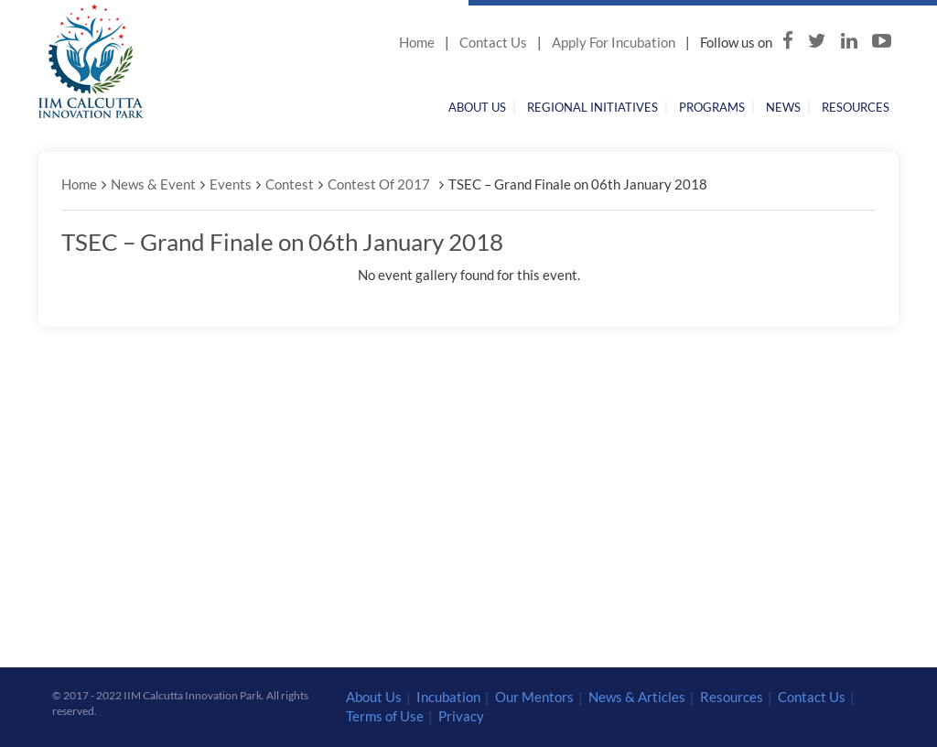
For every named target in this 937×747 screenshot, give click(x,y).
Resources (855, 107)
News (783, 107)
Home (417, 42)
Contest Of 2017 (379, 184)
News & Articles (636, 696)
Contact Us (493, 42)
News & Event (153, 184)
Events (231, 184)
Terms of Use (385, 716)
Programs (712, 107)
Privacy (461, 716)
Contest (289, 184)
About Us (477, 107)
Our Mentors (534, 696)
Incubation (448, 696)
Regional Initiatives (592, 107)
